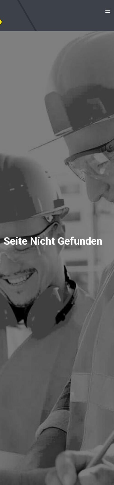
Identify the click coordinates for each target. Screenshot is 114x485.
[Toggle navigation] (107, 12)
